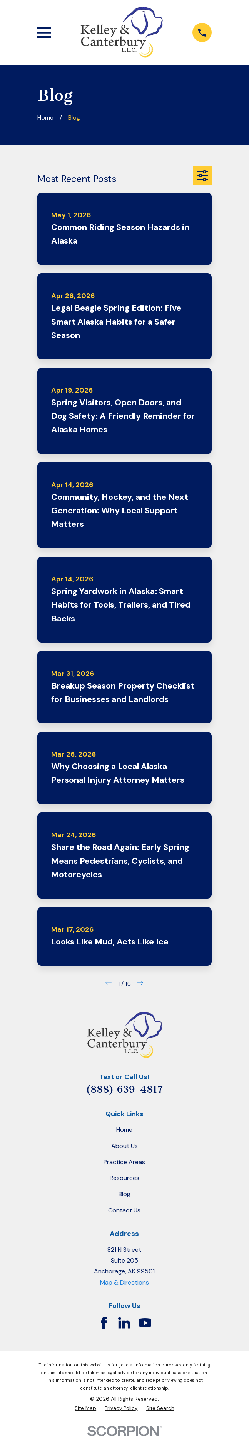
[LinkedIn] (124, 1323)
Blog (124, 1194)
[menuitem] (85, 1408)
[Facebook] (104, 1323)
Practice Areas (124, 1162)
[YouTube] (145, 1323)
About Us (124, 1146)
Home (124, 1130)
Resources (124, 1178)
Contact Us (124, 1210)
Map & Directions (124, 1282)
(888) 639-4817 (124, 1089)
